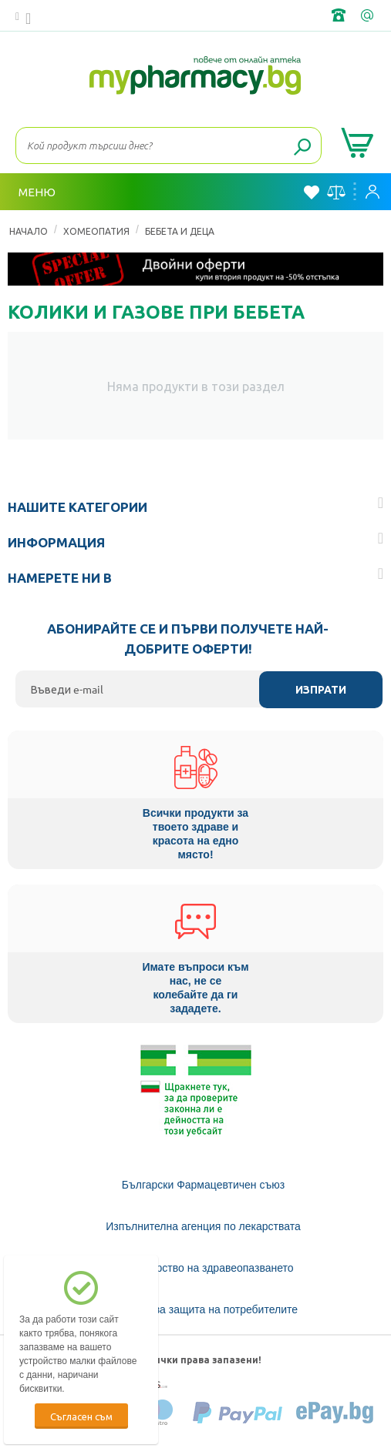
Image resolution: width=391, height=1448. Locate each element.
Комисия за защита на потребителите (203, 1309)
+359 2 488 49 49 (340, 15)
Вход (372, 191)
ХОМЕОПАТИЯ (96, 231)
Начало (28, 231)
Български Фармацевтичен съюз (203, 1185)
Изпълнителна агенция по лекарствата (203, 1226)
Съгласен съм (81, 1416)
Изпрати (320, 690)
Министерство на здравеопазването (203, 1268)
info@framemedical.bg (368, 15)
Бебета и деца (179, 231)
